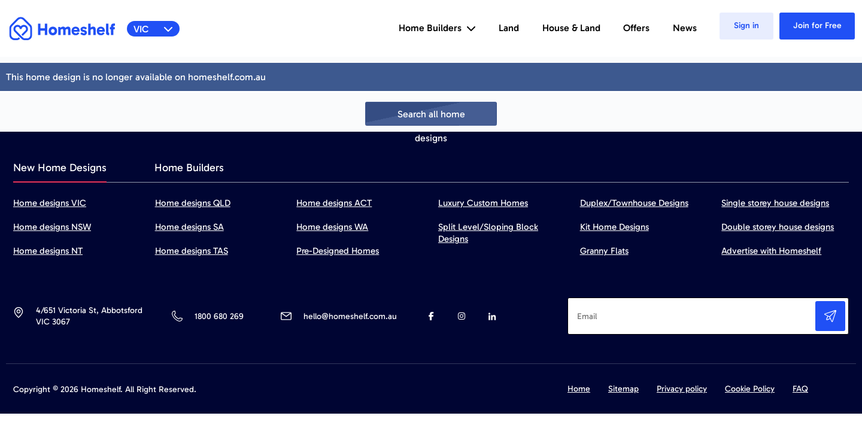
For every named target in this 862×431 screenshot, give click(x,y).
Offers (636, 28)
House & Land (571, 28)
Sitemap (623, 389)
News (685, 28)
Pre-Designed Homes (337, 250)
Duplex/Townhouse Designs (634, 203)
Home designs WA (332, 226)
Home (578, 389)
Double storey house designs (777, 226)
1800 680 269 (219, 316)
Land (509, 28)
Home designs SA (189, 226)
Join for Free (817, 25)
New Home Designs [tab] (60, 167)
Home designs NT (48, 250)
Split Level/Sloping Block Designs (488, 232)
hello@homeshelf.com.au (350, 316)
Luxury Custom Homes (483, 203)
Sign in (746, 25)
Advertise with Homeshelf (771, 250)
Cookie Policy (750, 389)
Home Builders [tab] (189, 167)
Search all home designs (431, 117)
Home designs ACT (334, 203)
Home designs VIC (49, 203)
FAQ (800, 389)
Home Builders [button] (437, 28)
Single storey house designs (775, 203)
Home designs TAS (191, 250)
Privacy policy (682, 389)
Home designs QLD (192, 203)
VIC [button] (153, 29)
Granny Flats (604, 250)
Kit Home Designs (614, 226)
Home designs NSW (52, 226)
